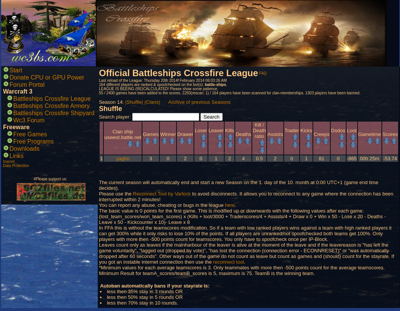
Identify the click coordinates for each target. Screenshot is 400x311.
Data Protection (16, 166)
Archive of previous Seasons (199, 102)
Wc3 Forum (29, 120)
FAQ (263, 73)
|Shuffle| (134, 102)
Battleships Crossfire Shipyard (53, 113)
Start (15, 70)
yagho (123, 158)
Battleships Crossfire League (52, 98)
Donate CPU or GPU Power (46, 77)
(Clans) (152, 102)
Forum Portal (26, 84)
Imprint (9, 161)
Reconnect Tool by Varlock (162, 194)
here (230, 205)
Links (16, 156)
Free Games (30, 134)
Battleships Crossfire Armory (51, 106)
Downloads (24, 148)
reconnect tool (228, 262)
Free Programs (33, 141)
